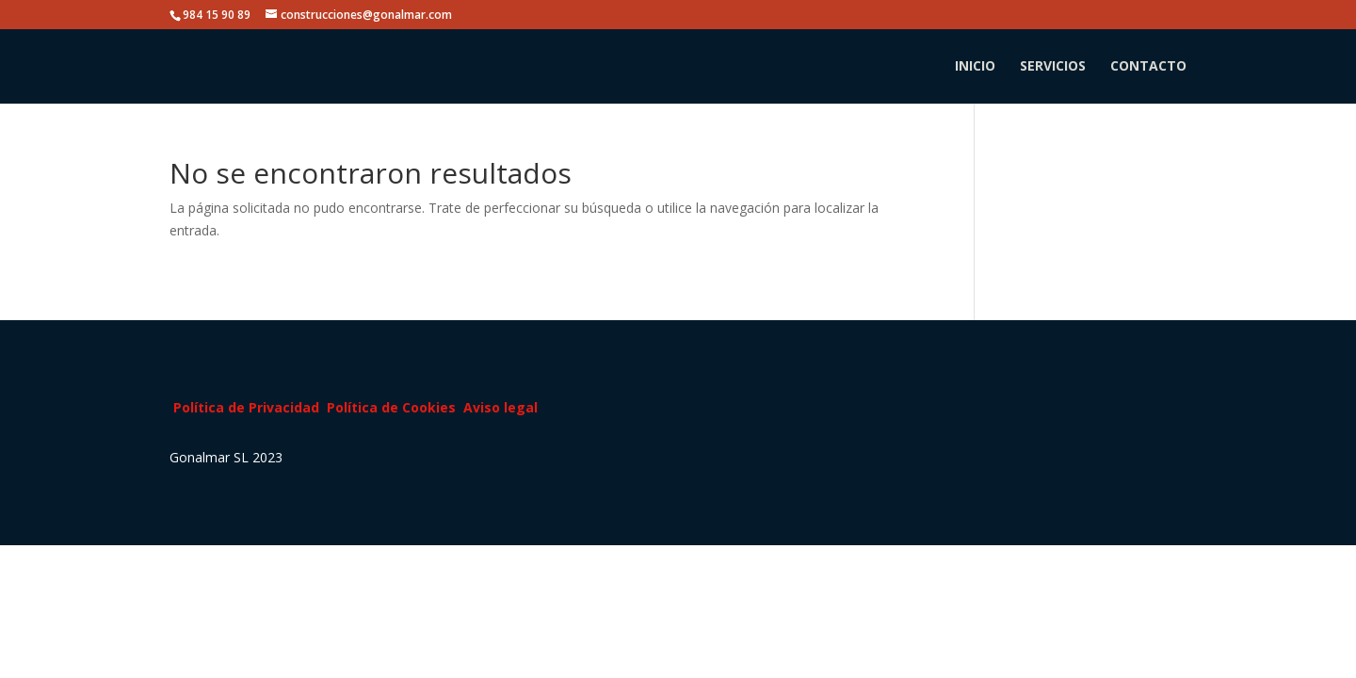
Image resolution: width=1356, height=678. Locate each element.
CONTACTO (1148, 66)
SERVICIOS (1053, 66)
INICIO (975, 66)
